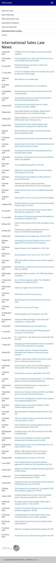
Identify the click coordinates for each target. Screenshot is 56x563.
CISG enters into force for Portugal (26, 307)
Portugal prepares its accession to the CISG (29, 458)
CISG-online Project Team (10, 19)
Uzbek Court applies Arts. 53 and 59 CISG (29, 288)
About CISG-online (8, 15)
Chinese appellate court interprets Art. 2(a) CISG (31, 314)
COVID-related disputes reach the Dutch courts (30, 326)
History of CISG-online (9, 27)
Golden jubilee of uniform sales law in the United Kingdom (34, 198)
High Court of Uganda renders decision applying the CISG (34, 529)
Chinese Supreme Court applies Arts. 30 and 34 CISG (33, 236)
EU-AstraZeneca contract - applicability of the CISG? (32, 373)
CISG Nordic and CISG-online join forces (28, 294)
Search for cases (7, 11)
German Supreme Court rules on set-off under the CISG (33, 138)
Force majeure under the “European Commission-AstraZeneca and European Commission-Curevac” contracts (32, 352)
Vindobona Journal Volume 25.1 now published (31, 86)
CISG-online (7, 3)
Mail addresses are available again (26, 79)
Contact (4, 35)
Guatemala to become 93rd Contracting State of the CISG (34, 536)
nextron (36, 560)
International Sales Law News (12, 31)
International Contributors (10, 23)
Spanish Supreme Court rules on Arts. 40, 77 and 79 (32, 255)
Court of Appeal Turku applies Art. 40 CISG (29, 165)
